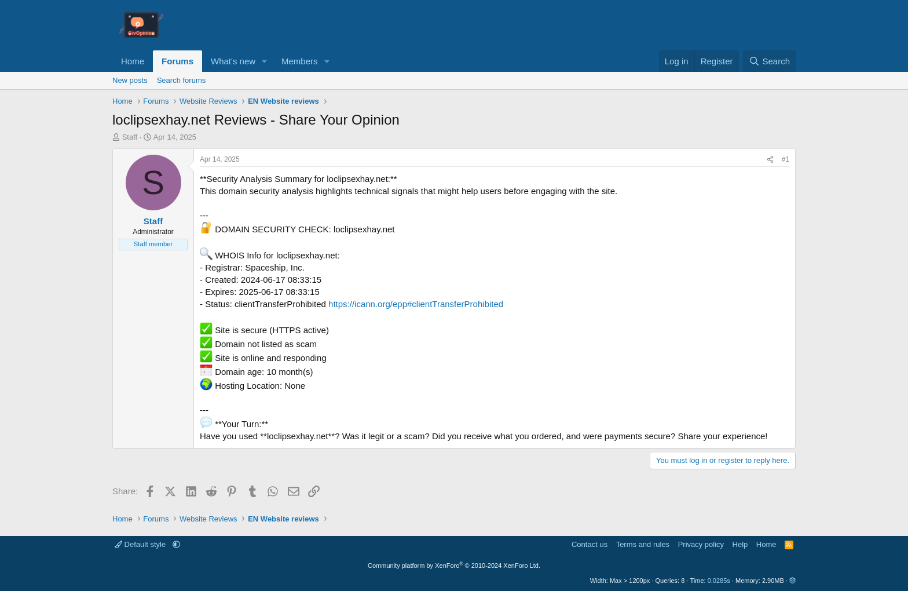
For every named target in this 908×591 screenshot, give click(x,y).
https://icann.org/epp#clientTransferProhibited (415, 304)
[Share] (770, 159)
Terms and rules (642, 544)
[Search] (769, 61)
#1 (785, 159)
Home (132, 61)
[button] (265, 61)
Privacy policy (701, 544)
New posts (130, 80)
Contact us (589, 544)
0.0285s (719, 580)
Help (740, 544)
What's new (233, 61)
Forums (177, 61)
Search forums (181, 80)
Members (299, 61)
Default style (141, 544)
